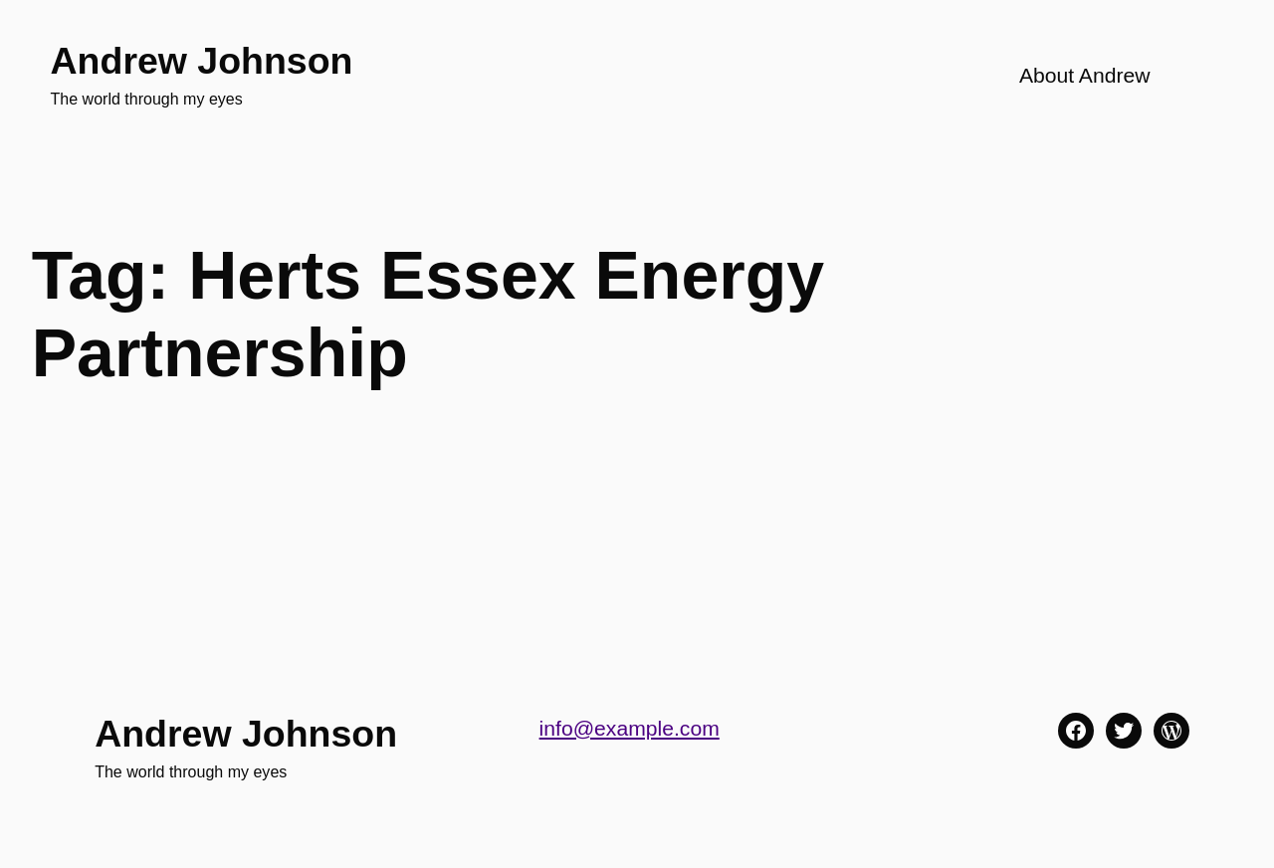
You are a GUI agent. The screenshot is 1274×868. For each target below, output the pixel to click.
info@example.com (629, 728)
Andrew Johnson (202, 61)
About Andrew (1085, 75)
